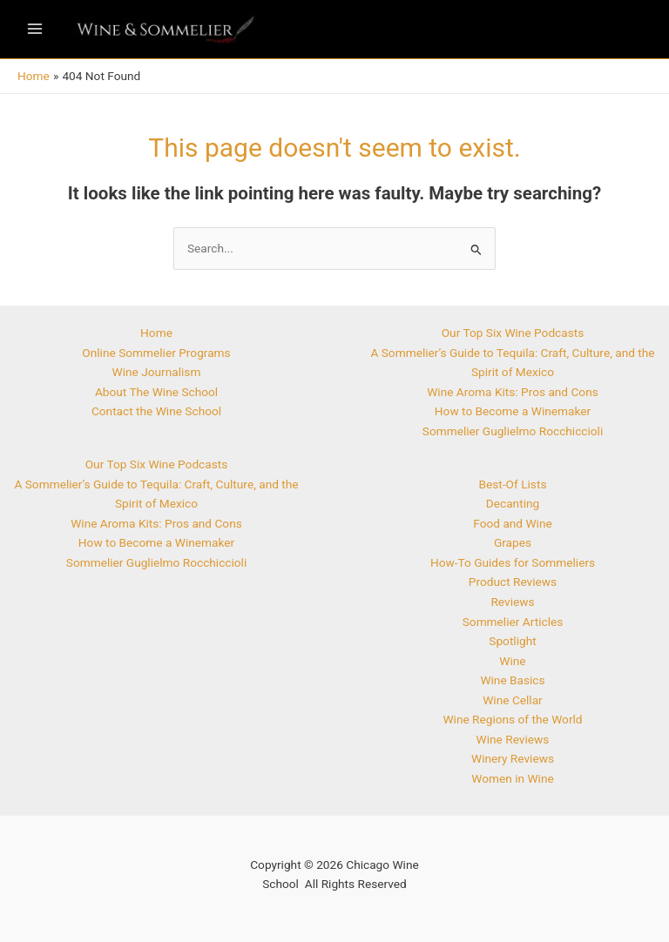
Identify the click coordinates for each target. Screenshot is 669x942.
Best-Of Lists (513, 484)
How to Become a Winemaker (156, 542)
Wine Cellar (513, 700)
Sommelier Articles (513, 622)
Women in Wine (512, 778)
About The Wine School (156, 392)
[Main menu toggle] (34, 29)
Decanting (512, 503)
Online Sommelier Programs (156, 353)
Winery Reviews (512, 758)
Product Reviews (513, 582)
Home (156, 333)
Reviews (512, 602)
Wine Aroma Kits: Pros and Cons (156, 523)
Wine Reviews (513, 739)
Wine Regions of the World (512, 719)
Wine (512, 661)
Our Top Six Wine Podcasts (156, 464)
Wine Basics (512, 680)
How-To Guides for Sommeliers (512, 562)
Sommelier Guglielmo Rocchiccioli (156, 562)
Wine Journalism (156, 372)
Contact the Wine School (156, 411)
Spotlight (512, 641)
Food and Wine (512, 523)
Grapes (512, 542)
